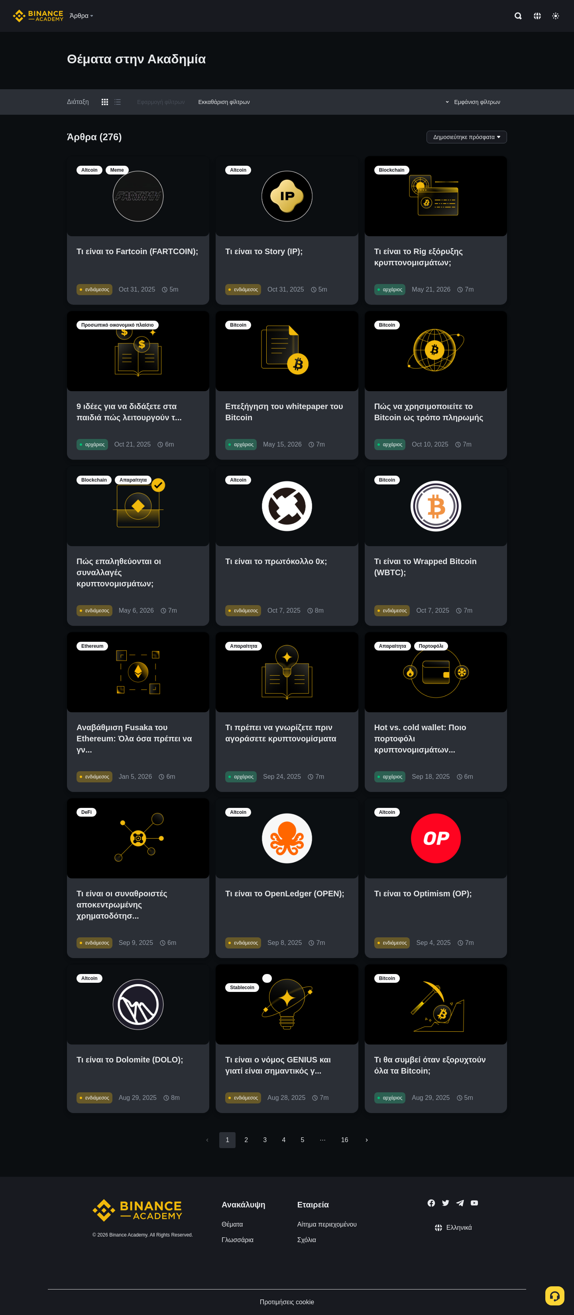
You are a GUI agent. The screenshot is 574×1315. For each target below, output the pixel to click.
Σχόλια (306, 1240)
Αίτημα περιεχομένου (327, 1224)
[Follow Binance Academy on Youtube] (474, 1202)
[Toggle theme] (555, 16)
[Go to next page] (366, 1140)
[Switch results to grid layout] (104, 102)
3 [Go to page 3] (265, 1140)
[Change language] (537, 16)
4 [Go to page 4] (283, 1140)
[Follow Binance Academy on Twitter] (446, 1203)
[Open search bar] (516, 16)
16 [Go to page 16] (344, 1140)
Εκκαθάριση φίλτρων (224, 102)
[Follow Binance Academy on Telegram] (460, 1203)
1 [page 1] (227, 1140)
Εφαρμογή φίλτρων (161, 102)
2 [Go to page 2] (246, 1140)
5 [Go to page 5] (302, 1140)
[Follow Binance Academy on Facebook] (431, 1203)
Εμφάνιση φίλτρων (471, 102)
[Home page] (38, 16)
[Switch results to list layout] (117, 102)
